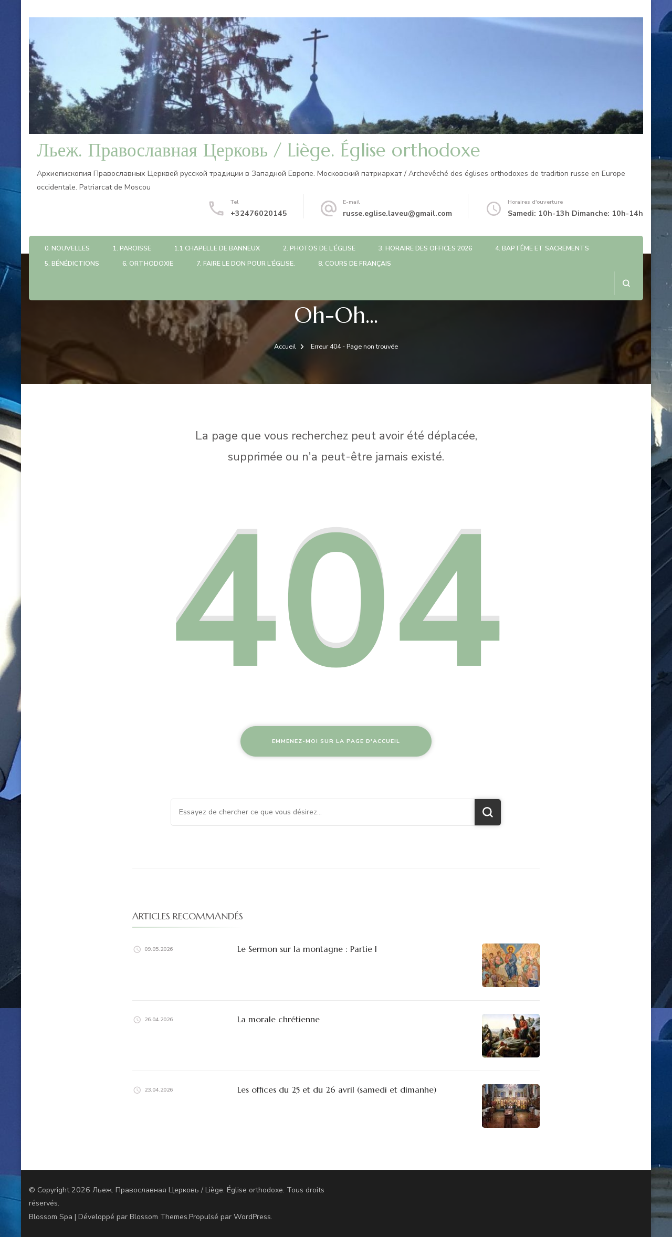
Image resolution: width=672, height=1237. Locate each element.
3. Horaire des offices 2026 (425, 248)
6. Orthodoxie (147, 263)
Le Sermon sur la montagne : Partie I (307, 949)
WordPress (252, 1217)
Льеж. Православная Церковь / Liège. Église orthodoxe (258, 150)
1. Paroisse (132, 248)
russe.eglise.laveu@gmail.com (397, 213)
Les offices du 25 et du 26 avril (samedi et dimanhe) (336, 1089)
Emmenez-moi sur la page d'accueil (336, 741)
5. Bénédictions (72, 263)
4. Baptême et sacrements (542, 248)
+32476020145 (258, 213)
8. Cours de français (354, 263)
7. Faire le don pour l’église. (245, 263)
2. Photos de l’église (319, 248)
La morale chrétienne (278, 1019)
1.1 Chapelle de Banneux (217, 248)
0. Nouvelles (67, 248)
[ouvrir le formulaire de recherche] (626, 283)
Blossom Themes (158, 1217)
